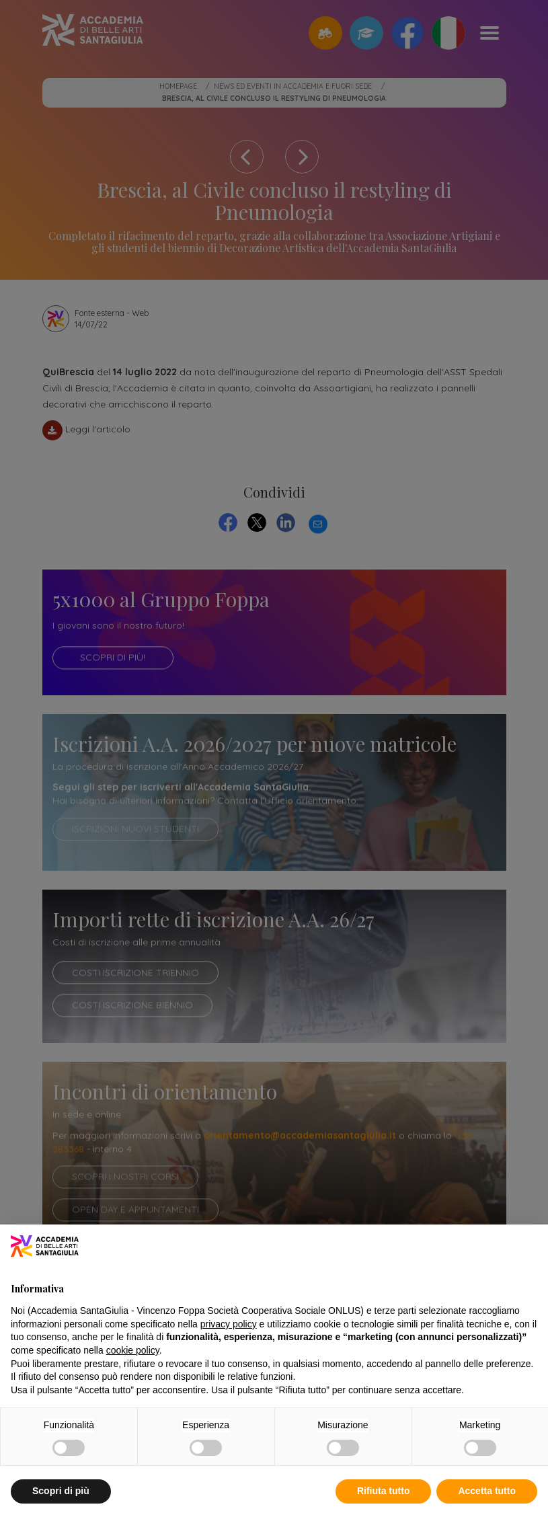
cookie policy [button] (132, 1350)
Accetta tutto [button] (487, 1490)
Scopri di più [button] (60, 1490)
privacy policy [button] (228, 1324)
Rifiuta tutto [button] (383, 1490)
